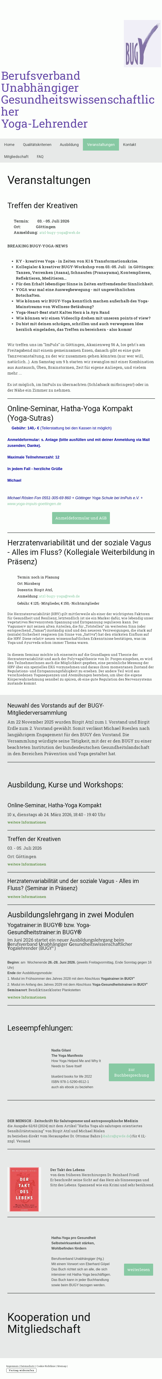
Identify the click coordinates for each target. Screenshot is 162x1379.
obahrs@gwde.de (116, 1136)
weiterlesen (138, 1269)
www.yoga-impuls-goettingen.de (34, 504)
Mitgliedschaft (16, 156)
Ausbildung (69, 144)
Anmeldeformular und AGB (81, 517)
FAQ (40, 156)
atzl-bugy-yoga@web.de (59, 232)
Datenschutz (27, 1366)
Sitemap (61, 1366)
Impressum (12, 1366)
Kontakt (129, 144)
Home (9, 144)
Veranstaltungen (101, 144)
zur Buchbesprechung (131, 1072)
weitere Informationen (26, 822)
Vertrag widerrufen (21, 1370)
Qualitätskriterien (37, 144)
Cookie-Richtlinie (45, 1366)
